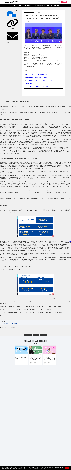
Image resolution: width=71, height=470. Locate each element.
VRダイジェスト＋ (38, 21)
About (13, 5)
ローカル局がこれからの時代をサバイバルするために (37, 86)
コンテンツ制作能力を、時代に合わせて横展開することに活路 (39, 80)
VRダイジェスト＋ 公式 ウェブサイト (11, 323)
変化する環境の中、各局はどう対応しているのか (36, 77)
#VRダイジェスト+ (14, 327)
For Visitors (28, 5)
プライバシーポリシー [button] (43, 468)
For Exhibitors (20, 5)
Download (56, 5)
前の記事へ (43, 335)
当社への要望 (29, 83)
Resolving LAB (67, 241)
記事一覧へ (36, 335)
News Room (49, 5)
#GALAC (16, 360)
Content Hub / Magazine (39, 5)
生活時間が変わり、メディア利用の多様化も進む (36, 74)
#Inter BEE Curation (6, 327)
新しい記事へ (28, 335)
